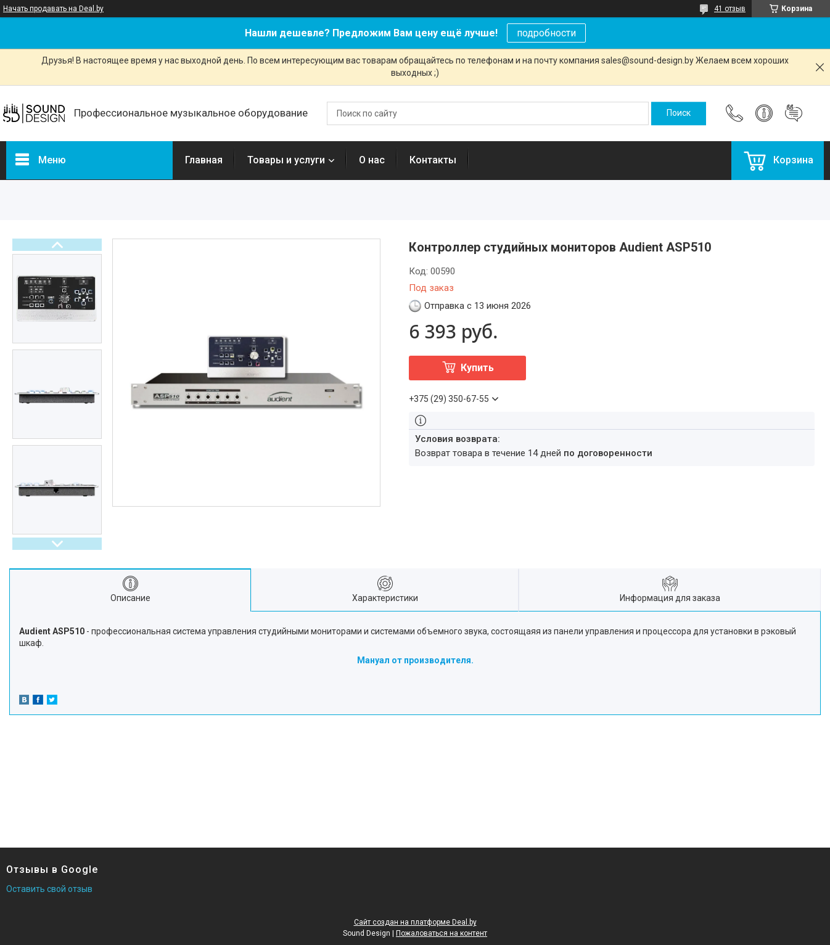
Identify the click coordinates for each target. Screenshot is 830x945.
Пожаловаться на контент (441, 933)
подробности (546, 33)
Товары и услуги (286, 160)
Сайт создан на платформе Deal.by (415, 922)
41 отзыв (730, 8)
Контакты (432, 160)
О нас (372, 160)
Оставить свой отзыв (49, 889)
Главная (204, 160)
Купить (477, 368)
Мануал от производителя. (415, 660)
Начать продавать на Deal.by (53, 8)
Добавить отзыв (793, 113)
